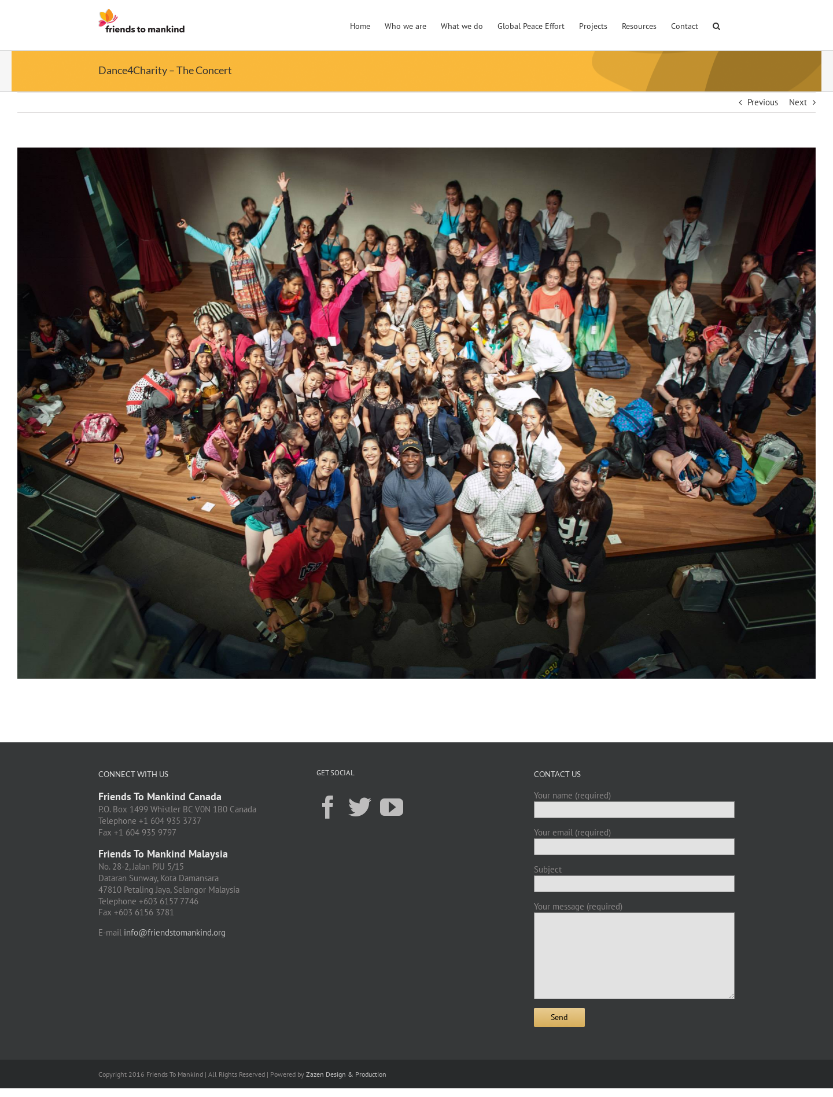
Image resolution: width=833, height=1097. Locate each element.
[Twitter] (359, 806)
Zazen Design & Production (346, 1074)
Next (798, 102)
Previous (762, 102)
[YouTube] (391, 806)
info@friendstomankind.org (175, 932)
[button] (716, 25)
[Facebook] (328, 806)
